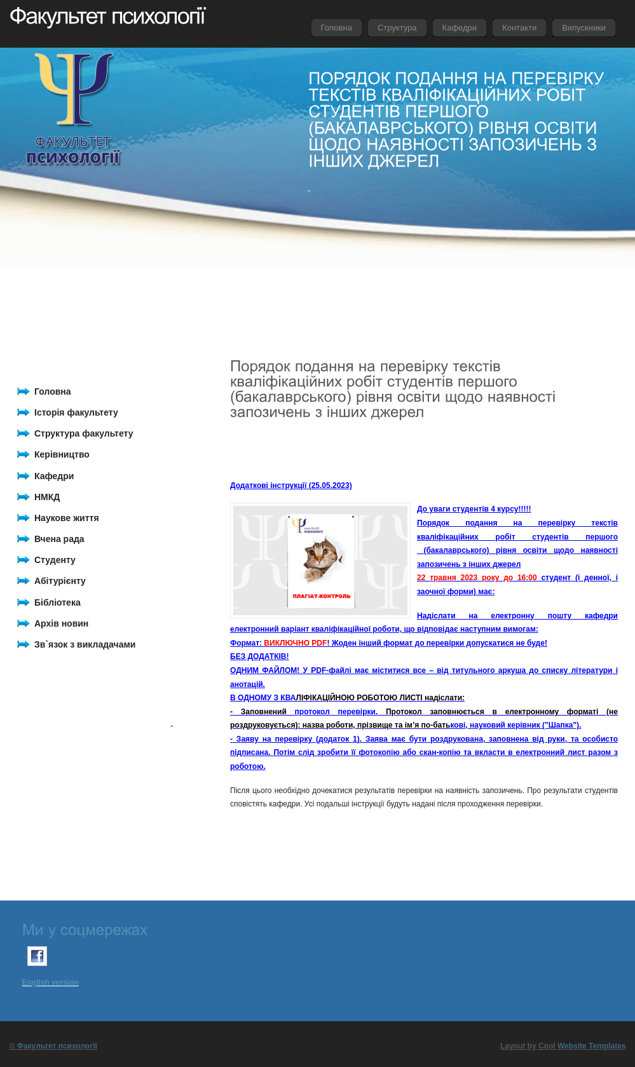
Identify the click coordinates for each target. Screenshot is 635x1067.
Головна (52, 391)
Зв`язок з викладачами (84, 644)
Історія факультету (76, 412)
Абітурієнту (60, 581)
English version (50, 982)
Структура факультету (83, 433)
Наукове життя (66, 518)
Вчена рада (59, 539)
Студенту (55, 560)
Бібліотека (57, 602)
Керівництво (62, 454)
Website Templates (591, 1046)
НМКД (47, 497)
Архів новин (61, 623)
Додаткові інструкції (268, 485)
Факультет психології (57, 1046)
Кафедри (54, 476)
